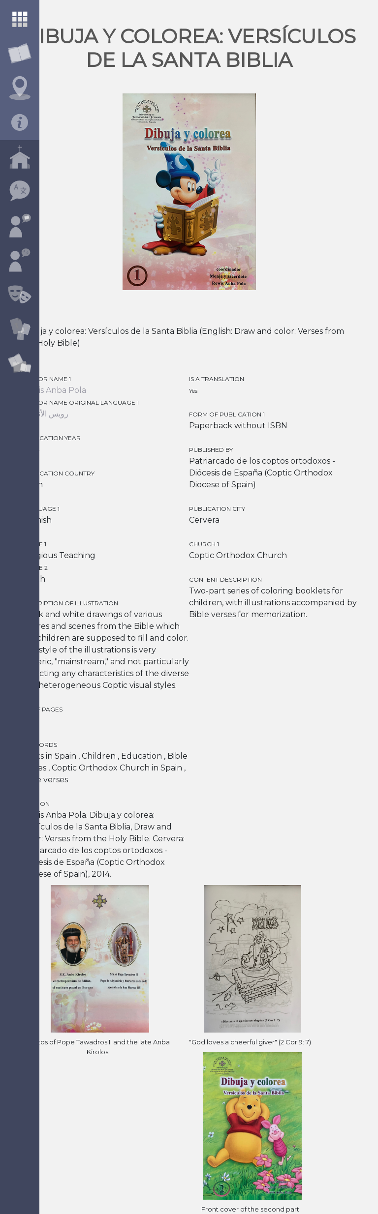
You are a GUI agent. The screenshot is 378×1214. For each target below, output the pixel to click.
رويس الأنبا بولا (44, 413)
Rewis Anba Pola (53, 390)
